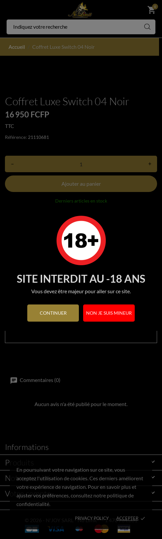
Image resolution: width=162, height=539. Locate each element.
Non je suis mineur (109, 313)
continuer (53, 313)
